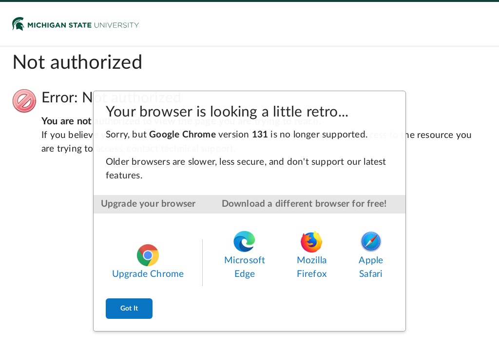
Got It (129, 308)
